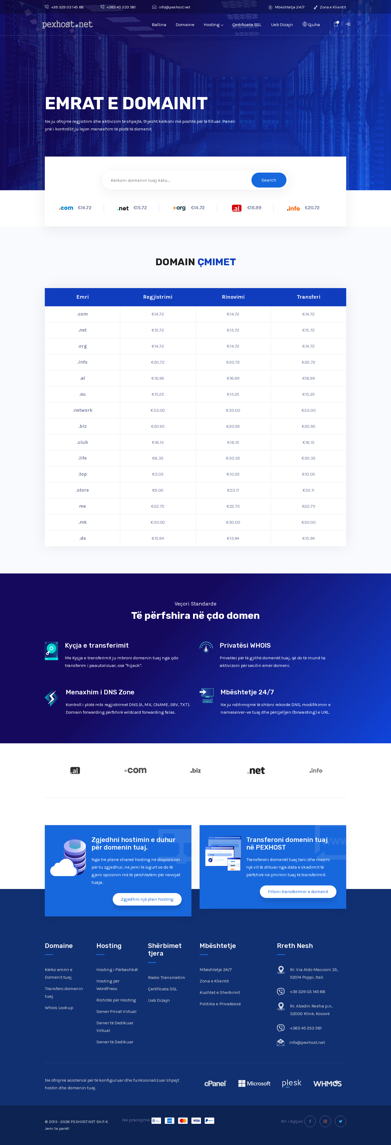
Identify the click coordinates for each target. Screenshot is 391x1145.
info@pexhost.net (171, 7)
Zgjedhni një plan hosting (147, 899)
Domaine (185, 24)
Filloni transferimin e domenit (298, 891)
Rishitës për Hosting (116, 1000)
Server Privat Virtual (116, 1011)
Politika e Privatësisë (220, 1003)
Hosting (213, 24)
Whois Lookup (59, 1007)
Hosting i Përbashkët (117, 969)
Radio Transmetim (166, 977)
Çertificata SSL (246, 24)
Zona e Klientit (330, 7)
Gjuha (311, 24)
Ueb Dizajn (282, 24)
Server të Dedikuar (114, 1041)
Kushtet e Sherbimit (220, 992)
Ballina (159, 24)
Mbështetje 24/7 (287, 7)
